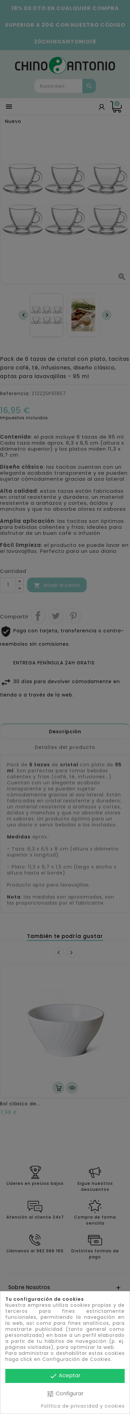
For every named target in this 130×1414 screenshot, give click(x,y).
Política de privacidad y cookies (83, 1406)
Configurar (65, 1394)
